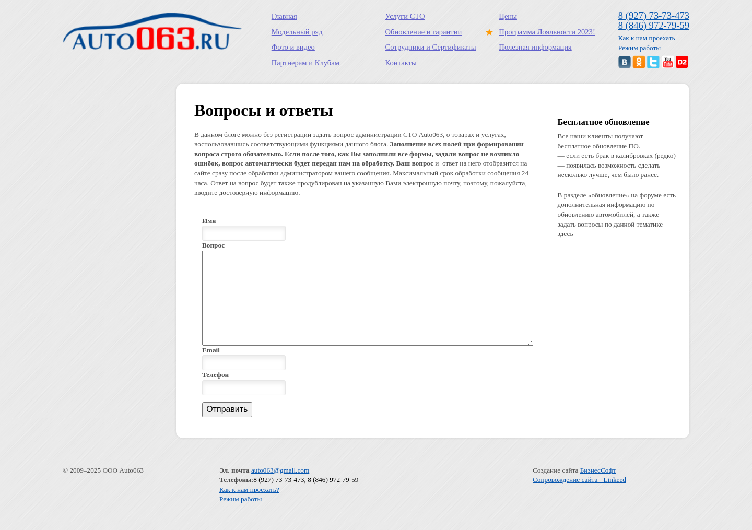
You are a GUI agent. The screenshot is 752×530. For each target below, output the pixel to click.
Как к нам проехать (646, 38)
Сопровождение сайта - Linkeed (579, 498)
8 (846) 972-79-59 (653, 25)
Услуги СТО (405, 16)
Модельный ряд (297, 32)
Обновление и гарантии (423, 32)
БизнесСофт (598, 489)
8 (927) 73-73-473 (653, 15)
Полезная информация (535, 47)
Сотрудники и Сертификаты (430, 47)
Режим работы (639, 48)
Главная (284, 16)
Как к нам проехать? (249, 508)
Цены (508, 16)
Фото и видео (293, 47)
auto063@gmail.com (280, 489)
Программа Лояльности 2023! (544, 32)
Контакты (401, 62)
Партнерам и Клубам (305, 62)
